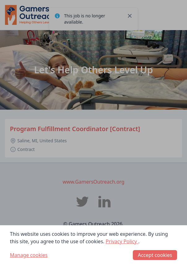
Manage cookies (29, 255)
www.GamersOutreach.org (93, 181)
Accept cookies (155, 255)
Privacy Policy (122, 241)
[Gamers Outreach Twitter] (82, 201)
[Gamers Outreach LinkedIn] (104, 201)
